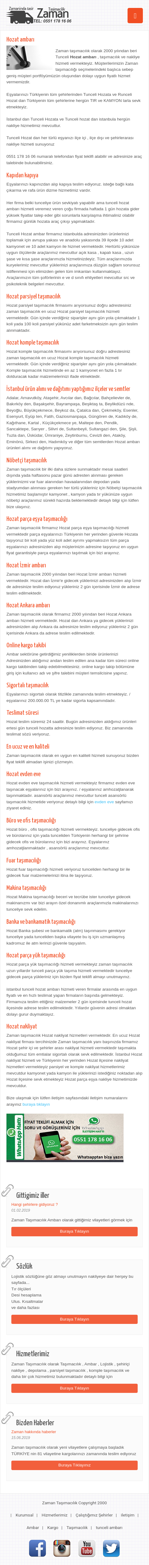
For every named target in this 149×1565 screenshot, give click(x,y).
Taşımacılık (77, 1527)
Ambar (33, 1527)
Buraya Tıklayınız (74, 1465)
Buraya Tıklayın (74, 1231)
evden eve (104, 802)
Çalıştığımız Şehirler (94, 1515)
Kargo (52, 1527)
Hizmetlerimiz (54, 1515)
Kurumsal (24, 1515)
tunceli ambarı (109, 1527)
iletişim (127, 1515)
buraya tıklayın (36, 1104)
